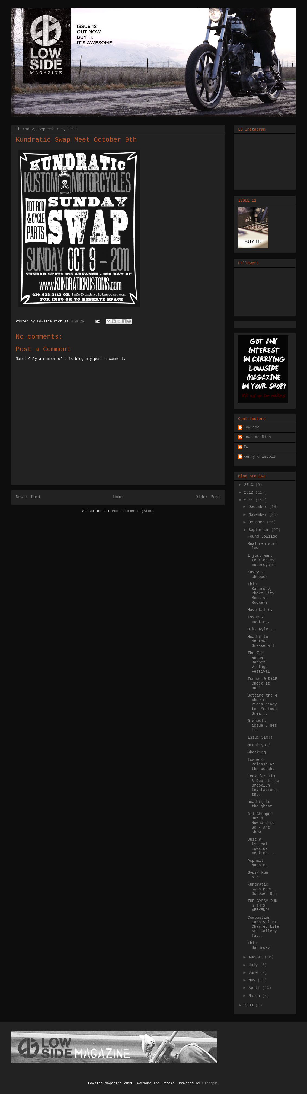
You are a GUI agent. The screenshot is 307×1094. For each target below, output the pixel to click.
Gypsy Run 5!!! (258, 874)
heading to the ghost (260, 804)
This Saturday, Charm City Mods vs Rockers (261, 593)
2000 (249, 1005)
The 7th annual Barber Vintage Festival (259, 662)
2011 (249, 500)
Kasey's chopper (258, 574)
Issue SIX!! (260, 737)
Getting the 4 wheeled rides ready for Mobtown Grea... (262, 704)
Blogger (209, 1083)
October (257, 522)
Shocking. (258, 752)
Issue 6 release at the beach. (261, 764)
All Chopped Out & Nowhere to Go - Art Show (261, 823)
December (258, 507)
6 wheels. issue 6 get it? (262, 725)
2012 (249, 492)
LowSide (252, 427)
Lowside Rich (257, 437)
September (259, 530)
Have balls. (260, 610)
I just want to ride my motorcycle (261, 560)
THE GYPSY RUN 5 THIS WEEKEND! (262, 905)
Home (118, 497)
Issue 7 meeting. (259, 619)
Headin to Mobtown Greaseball (261, 641)
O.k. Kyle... (261, 629)
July (254, 965)
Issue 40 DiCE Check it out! (262, 683)
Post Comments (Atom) (133, 511)
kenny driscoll (260, 456)
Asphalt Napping (258, 862)
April (255, 988)
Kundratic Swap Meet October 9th (262, 889)
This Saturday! (260, 945)
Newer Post (28, 497)
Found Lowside (262, 536)
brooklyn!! (259, 745)
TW (246, 447)
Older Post (208, 497)
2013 (249, 485)
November (258, 515)
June (254, 973)
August (256, 957)
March (255, 996)
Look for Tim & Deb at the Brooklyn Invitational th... (263, 785)
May (253, 980)
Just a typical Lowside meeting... (261, 846)
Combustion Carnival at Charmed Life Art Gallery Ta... (263, 926)
